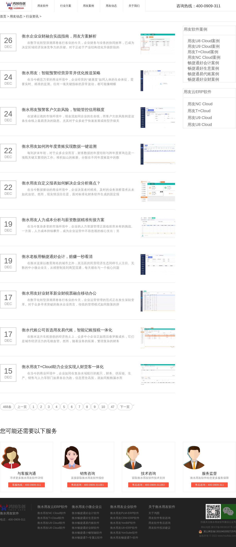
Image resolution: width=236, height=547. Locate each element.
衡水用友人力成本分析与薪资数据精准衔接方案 (63, 220)
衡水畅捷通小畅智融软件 (87, 532)
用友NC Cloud (200, 104)
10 (103, 407)
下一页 (125, 407)
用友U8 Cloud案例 (204, 41)
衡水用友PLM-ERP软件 (124, 513)
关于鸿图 (153, 513)
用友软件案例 (195, 29)
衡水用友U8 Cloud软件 (51, 527)
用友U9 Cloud (200, 117)
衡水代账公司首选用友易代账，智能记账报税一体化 (67, 330)
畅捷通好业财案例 (203, 79)
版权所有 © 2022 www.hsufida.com (217, 535)
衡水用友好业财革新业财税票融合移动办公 (59, 293)
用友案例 (88, 5)
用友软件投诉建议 (159, 527)
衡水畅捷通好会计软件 (85, 513)
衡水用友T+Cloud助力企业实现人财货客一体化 (63, 367)
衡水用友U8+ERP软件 (123, 527)
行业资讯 (32, 16)
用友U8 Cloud (200, 124)
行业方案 (65, 5)
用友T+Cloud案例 (203, 52)
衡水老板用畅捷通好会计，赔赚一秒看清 (57, 256)
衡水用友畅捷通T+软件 (124, 537)
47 (112, 407)
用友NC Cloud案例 (204, 57)
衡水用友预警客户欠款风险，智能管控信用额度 (63, 109)
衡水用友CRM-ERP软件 (124, 518)
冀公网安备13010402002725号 (220, 531)
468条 (7, 407)
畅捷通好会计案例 (203, 63)
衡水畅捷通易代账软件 (85, 522)
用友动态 (111, 5)
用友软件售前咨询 (159, 518)
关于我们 (134, 5)
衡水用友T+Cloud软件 (50, 518)
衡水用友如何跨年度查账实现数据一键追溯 (59, 146)
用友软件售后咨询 (159, 522)
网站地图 (205, 527)
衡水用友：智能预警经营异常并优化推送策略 (61, 73)
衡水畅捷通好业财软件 (85, 527)
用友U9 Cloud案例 (204, 46)
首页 (3, 16)
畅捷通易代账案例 (203, 74)
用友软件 (42, 5)
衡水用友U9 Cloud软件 (51, 522)
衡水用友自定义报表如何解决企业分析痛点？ (61, 183)
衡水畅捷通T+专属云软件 (87, 537)
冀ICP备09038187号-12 (223, 527)
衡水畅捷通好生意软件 (85, 518)
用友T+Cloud (199, 111)
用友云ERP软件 (197, 92)
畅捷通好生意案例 (203, 68)
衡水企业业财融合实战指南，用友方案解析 (59, 36)
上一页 (22, 407)
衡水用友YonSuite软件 (124, 532)
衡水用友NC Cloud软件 (51, 513)
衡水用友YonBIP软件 (123, 522)
